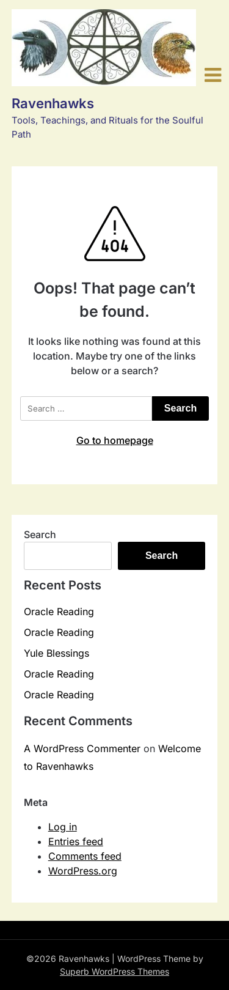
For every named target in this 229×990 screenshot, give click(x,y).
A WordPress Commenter (82, 748)
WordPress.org (82, 871)
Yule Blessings (56, 653)
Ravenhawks (53, 103)
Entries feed (75, 841)
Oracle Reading (59, 611)
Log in (62, 827)
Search (40, 534)
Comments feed (85, 856)
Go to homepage (114, 440)
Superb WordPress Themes (114, 971)
